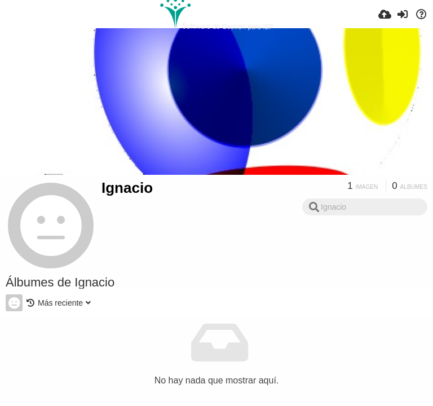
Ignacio (127, 187)
